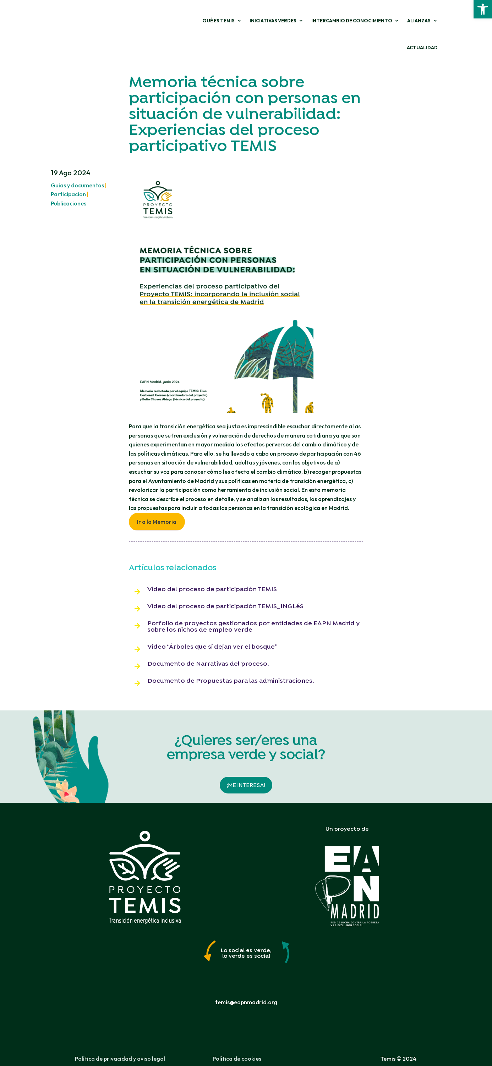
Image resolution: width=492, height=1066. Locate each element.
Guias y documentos (77, 167)
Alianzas (380, 21)
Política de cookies (237, 1040)
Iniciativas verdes (234, 21)
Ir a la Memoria (156, 503)
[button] (483, 9)
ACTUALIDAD (422, 21)
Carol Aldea (224, 1059)
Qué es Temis (180, 21)
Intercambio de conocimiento (313, 21)
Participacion (68, 176)
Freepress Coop (278, 1059)
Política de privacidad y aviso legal (120, 1040)
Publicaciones (68, 185)
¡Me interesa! (246, 766)
